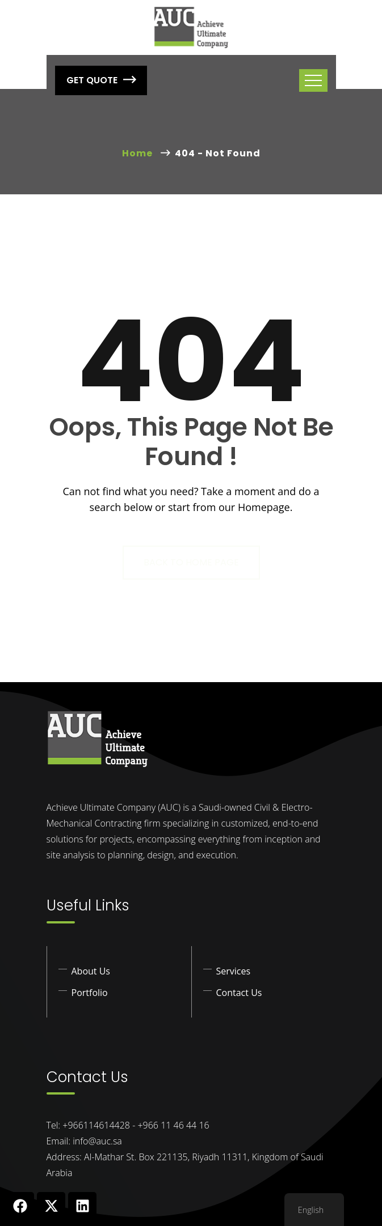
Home (139, 153)
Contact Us (239, 992)
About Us (91, 971)
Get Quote (101, 80)
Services (233, 971)
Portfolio (90, 992)
